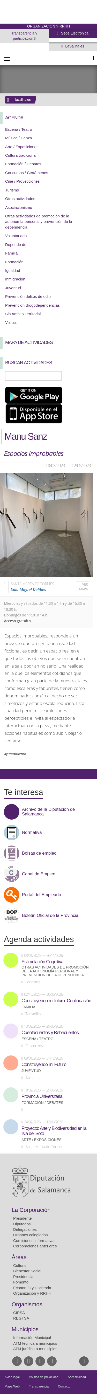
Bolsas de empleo (39, 853)
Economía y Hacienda (32, 1288)
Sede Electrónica (74, 33)
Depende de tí (17, 244)
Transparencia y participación (24, 35)
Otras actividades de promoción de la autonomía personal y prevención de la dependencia (38, 221)
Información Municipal (32, 1337)
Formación (14, 262)
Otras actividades (20, 198)
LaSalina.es (74, 46)
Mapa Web (12, 1386)
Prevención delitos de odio (28, 296)
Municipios (25, 1329)
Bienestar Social (27, 1271)
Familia (11, 253)
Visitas (11, 322)
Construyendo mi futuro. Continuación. (56, 1000)
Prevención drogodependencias (32, 305)
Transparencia (39, 1386)
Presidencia (23, 1276)
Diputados (22, 1224)
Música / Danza (18, 138)
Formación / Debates (23, 164)
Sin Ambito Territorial (23, 314)
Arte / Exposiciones (21, 147)
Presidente (22, 1218)
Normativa (32, 832)
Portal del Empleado (41, 894)
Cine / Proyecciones (22, 181)
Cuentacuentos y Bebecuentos (50, 1032)
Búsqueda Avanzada (85, 376)
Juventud (13, 288)
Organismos (27, 1304)
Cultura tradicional (20, 155)
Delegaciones (25, 1229)
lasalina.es (23, 99)
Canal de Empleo (38, 874)
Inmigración (15, 279)
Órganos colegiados (30, 1235)
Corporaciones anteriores (35, 1246)
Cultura (19, 1265)
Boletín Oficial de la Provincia (50, 915)
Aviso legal (12, 1377)
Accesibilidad (77, 1377)
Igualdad (12, 270)
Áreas (19, 1257)
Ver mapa (83, 586)
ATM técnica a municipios (35, 1343)
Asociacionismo (18, 207)
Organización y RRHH (32, 1293)
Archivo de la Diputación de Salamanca (48, 811)
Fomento (20, 1282)
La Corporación (31, 1210)
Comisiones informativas (34, 1240)
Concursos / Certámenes (26, 172)
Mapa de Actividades (29, 342)
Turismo (12, 190)
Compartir (6, 774)
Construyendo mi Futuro (43, 1064)
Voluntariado (16, 236)
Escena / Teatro (18, 129)
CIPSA (19, 1312)
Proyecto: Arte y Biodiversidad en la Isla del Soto (53, 1131)
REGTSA (21, 1318)
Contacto (64, 1386)
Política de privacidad (43, 1377)
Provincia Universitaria (41, 1096)
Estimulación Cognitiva (42, 961)
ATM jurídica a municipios (35, 1349)
